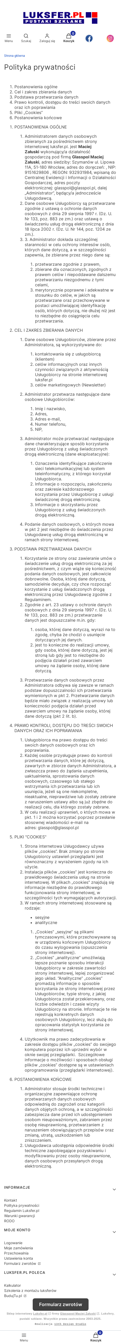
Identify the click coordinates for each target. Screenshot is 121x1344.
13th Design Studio (70, 1324)
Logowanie (13, 1243)
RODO (9, 1221)
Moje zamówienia (18, 1248)
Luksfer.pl (40, 1313)
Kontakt (10, 1200)
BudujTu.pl (13, 1295)
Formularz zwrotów (20, 1263)
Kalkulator (12, 1285)
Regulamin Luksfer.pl (21, 1210)
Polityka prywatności (21, 1205)
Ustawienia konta (18, 1258)
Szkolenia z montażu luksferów (30, 1290)
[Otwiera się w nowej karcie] (89, 38)
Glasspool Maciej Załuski (78, 1313)
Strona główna (14, 56)
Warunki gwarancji (19, 1215)
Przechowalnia (16, 1253)
